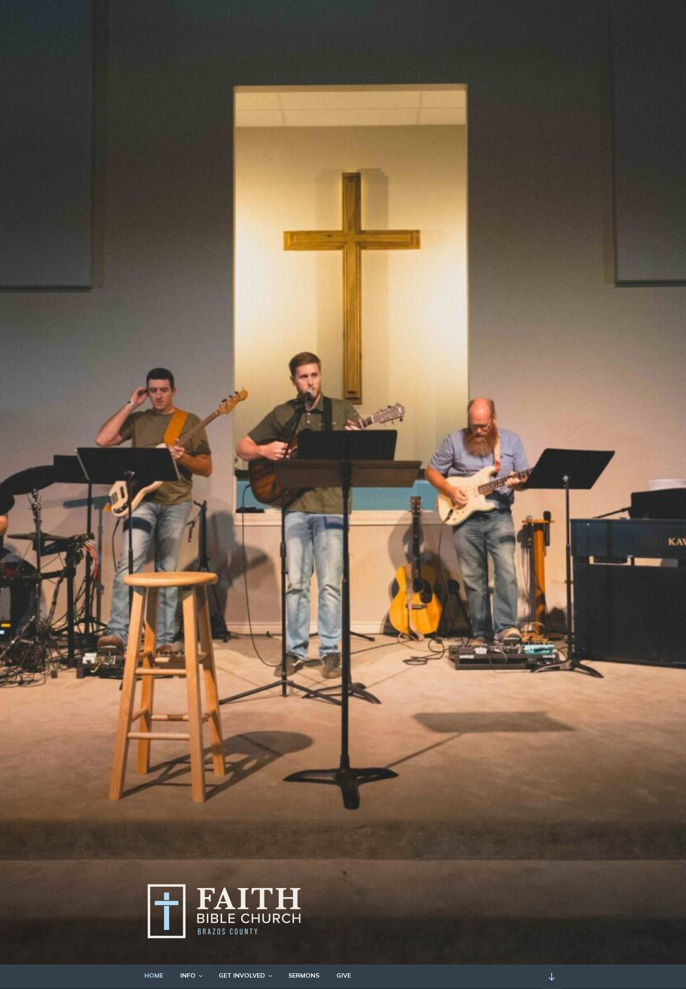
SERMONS (303, 975)
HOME (153, 975)
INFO (192, 975)
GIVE (343, 975)
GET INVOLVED (246, 975)
